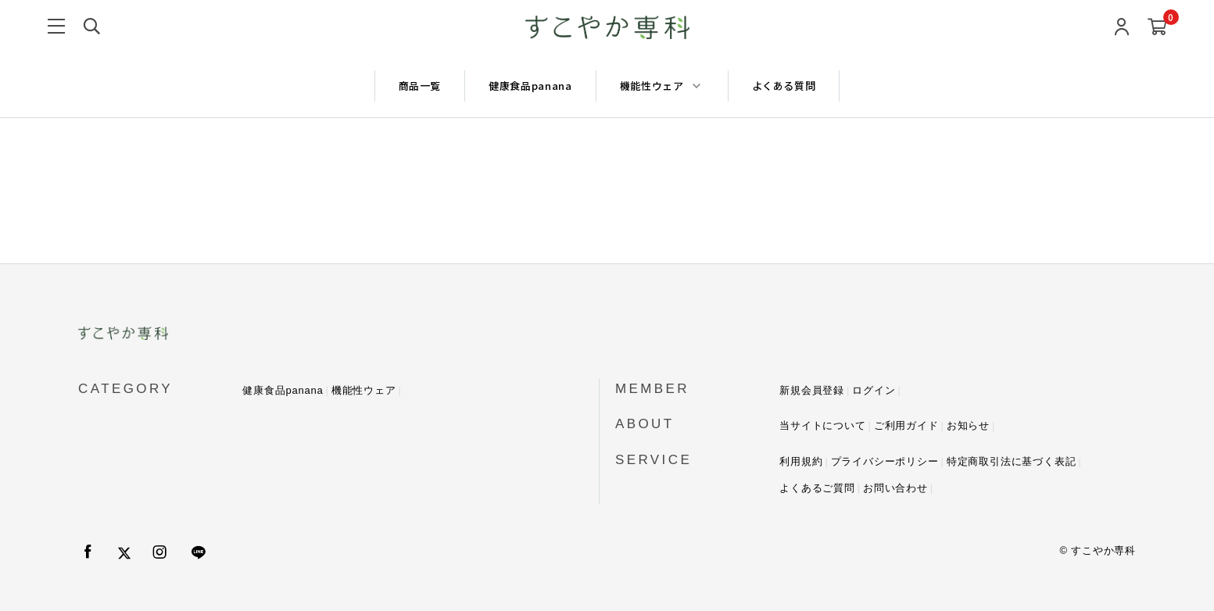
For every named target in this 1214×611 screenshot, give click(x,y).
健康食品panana (530, 85)
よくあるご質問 (817, 488)
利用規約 (800, 461)
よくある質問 (784, 85)
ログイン (873, 390)
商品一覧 (420, 85)
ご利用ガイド (906, 425)
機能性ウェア (363, 390)
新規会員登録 (811, 390)
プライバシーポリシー (885, 461)
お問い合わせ (895, 488)
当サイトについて (822, 425)
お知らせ (968, 425)
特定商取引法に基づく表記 (1011, 461)
